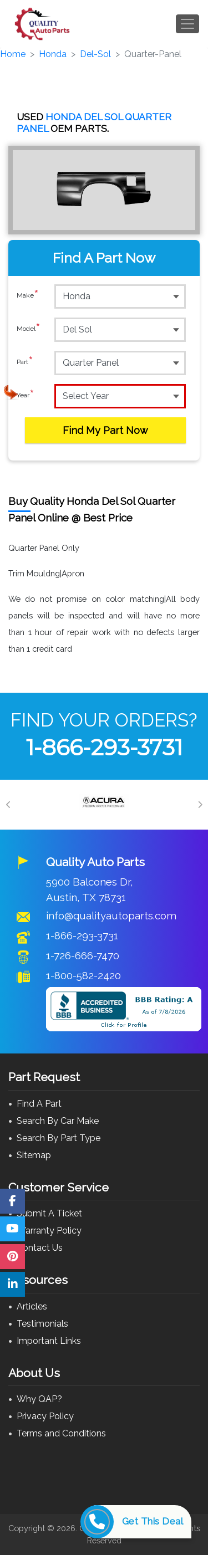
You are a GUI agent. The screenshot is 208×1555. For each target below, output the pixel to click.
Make (28, 296)
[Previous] (8, 804)
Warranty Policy (49, 1230)
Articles (32, 1306)
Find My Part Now (105, 430)
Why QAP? (39, 1399)
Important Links (49, 1341)
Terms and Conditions (61, 1433)
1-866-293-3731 (104, 747)
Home (13, 54)
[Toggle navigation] (187, 23)
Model (28, 329)
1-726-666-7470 (82, 955)
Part (25, 362)
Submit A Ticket (49, 1213)
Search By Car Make (58, 1121)
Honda (53, 54)
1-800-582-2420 (83, 975)
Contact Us (40, 1247)
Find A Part (39, 1103)
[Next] (199, 804)
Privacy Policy (45, 1416)
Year (25, 395)
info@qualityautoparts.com (111, 915)
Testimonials (42, 1323)
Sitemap (34, 1155)
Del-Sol (95, 54)
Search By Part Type (58, 1138)
